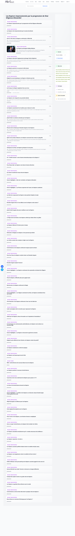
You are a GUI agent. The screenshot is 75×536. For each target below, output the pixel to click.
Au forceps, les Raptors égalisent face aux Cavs (18, 89)
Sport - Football (11, 366)
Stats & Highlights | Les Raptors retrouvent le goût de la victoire (22, 337)
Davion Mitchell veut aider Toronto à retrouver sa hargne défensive (23, 476)
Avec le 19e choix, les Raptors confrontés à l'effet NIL (19, 38)
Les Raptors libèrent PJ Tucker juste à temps (17, 228)
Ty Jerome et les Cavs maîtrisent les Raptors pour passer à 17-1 (22, 383)
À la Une (27, 1)
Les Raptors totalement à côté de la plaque (17, 353)
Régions (63, 1)
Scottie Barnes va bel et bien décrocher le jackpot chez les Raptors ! (23, 499)
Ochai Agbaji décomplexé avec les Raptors (17, 415)
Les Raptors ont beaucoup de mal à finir (16, 360)
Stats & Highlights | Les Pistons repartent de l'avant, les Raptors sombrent (24, 190)
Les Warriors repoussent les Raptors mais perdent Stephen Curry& (22, 197)
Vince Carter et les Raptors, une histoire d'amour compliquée (21, 422)
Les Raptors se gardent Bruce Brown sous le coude (19, 491)
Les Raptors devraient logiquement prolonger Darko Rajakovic (22, 59)
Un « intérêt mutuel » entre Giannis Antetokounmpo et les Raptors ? (23, 159)
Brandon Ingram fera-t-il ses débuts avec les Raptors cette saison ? (23, 205)
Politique (52, 1)
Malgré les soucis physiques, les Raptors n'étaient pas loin (20, 79)
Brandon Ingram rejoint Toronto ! (15, 266)
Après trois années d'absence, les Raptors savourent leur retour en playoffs (25, 139)
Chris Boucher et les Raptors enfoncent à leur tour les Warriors (22, 305)
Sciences (47, 1)
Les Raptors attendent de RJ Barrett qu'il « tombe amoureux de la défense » (25, 438)
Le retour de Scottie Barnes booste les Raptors (18, 391)
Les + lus (31, 1)
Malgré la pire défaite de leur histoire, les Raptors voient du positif (23, 345)
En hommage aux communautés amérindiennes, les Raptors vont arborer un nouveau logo (25, 329)
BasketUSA (9, 25)
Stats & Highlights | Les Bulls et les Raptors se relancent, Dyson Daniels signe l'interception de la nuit (25, 399)
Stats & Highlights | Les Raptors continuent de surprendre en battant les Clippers (26, 274)
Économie (57, 1)
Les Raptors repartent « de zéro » (15, 445)
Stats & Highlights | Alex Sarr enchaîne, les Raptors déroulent (21, 182)
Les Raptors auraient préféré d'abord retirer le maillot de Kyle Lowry (23, 453)
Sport (8, 370)
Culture (39, 1)
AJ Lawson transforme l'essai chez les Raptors (18, 174)
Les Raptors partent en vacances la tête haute (18, 69)
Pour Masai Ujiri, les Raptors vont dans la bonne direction (20, 167)
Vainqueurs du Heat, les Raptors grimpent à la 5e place (20, 149)
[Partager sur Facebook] (2, 266)
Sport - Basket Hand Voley (13, 21)
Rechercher (45, 6)
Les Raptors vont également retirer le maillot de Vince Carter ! (21, 461)
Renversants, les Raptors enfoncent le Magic (17, 289)
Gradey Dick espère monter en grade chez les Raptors (19, 484)
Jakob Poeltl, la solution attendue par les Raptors (18, 119)
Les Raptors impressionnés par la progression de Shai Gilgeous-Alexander (24, 23)
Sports (68, 1)
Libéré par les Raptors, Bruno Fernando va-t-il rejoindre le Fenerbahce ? (24, 321)
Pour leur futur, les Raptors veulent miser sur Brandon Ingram (21, 258)
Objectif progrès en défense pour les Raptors (17, 407)
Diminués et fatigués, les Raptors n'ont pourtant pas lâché (21, 235)
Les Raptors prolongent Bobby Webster (26, 48)
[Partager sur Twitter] (2, 269)
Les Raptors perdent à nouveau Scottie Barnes (18, 375)
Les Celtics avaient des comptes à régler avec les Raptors (20, 243)
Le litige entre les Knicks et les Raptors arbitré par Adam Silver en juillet (24, 220)
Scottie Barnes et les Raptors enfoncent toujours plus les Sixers (22, 251)
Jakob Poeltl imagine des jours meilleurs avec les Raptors (20, 213)
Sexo (43, 1)
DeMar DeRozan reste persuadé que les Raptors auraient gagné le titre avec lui (25, 468)
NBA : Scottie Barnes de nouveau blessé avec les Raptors (20, 368)
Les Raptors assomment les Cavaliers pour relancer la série (21, 109)
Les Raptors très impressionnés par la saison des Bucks (20, 31)
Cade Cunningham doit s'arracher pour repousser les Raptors (21, 313)
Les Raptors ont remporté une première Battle (18, 99)
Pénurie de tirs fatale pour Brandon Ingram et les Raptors (20, 129)
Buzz (36, 1)
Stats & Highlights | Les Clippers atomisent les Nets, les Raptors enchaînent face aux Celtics (26, 297)
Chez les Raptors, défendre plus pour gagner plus (18, 281)
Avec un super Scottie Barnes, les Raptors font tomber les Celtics (22, 430)
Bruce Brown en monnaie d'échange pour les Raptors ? (20, 507)
